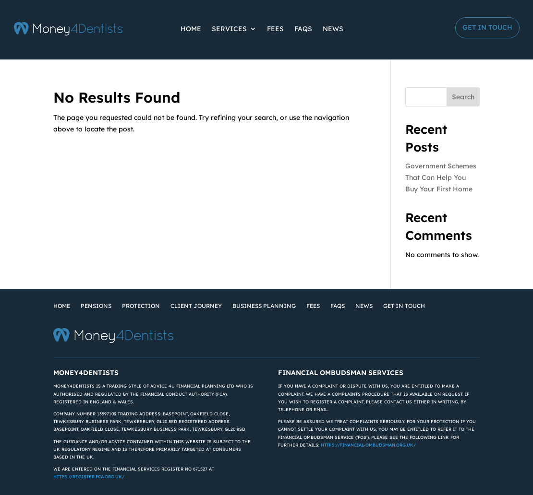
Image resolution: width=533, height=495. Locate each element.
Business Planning (264, 305)
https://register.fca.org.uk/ (88, 476)
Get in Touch (487, 27)
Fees (275, 28)
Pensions (96, 305)
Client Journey (196, 305)
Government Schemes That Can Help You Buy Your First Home (440, 177)
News (333, 28)
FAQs (303, 28)
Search (463, 97)
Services (229, 28)
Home (191, 28)
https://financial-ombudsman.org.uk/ (368, 445)
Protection (141, 305)
